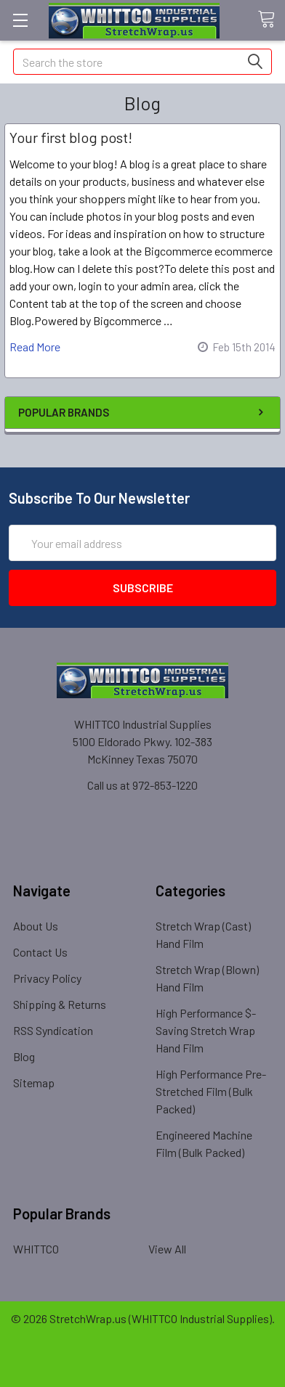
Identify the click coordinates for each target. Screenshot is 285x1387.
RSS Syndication (53, 1030)
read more (34, 346)
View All (167, 1249)
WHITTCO (36, 1249)
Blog (24, 1056)
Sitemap (34, 1082)
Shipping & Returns (59, 1004)
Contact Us (40, 952)
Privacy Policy (47, 978)
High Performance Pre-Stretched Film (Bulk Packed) (211, 1091)
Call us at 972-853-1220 (142, 785)
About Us (35, 926)
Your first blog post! (70, 137)
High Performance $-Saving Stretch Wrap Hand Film (206, 1030)
